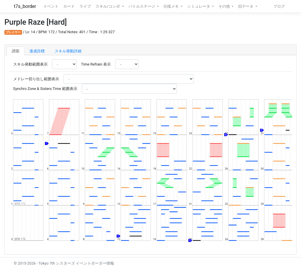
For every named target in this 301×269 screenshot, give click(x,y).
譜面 (15, 51)
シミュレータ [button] (199, 6)
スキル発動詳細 (68, 51)
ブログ (279, 6)
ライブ (85, 6)
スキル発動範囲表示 (30, 64)
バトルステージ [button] (142, 6)
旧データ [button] (246, 6)
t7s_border (25, 6)
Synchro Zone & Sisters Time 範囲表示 (45, 88)
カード (69, 6)
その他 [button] (224, 6)
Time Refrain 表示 (96, 64)
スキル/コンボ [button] (108, 6)
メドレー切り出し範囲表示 (36, 79)
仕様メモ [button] (171, 6)
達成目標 (37, 51)
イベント (50, 6)
